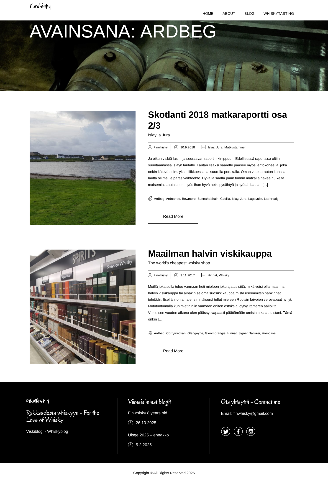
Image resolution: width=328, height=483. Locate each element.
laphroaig (271, 198)
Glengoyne (195, 333)
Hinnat (212, 275)
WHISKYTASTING (279, 13)
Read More (173, 216)
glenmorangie (215, 333)
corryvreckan (176, 333)
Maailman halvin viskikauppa (210, 253)
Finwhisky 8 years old (147, 413)
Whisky (224, 275)
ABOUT (229, 13)
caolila (225, 198)
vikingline (269, 333)
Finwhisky (40, 6)
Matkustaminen (235, 147)
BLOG (249, 13)
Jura (219, 147)
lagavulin (255, 198)
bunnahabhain (207, 198)
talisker (254, 333)
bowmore (189, 198)
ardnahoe (173, 198)
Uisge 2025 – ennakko (148, 435)
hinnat (232, 333)
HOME (207, 13)
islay (235, 198)
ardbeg (159, 198)
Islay (211, 147)
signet (243, 333)
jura (243, 198)
